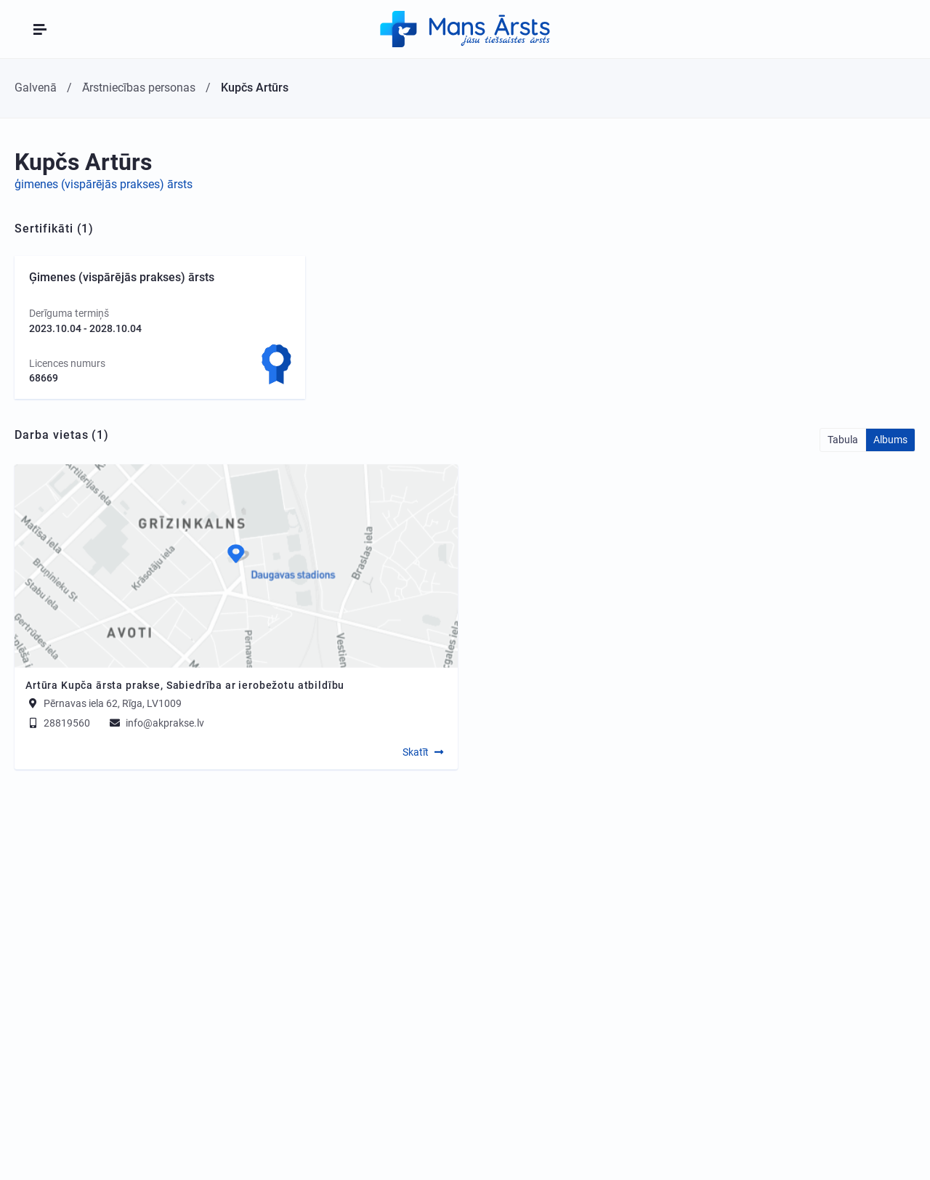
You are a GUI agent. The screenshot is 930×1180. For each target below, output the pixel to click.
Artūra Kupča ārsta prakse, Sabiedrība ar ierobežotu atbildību (184, 685)
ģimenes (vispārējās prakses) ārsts (104, 184)
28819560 (57, 723)
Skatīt (416, 752)
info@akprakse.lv (156, 723)
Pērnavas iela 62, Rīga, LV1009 (113, 703)
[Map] (236, 566)
